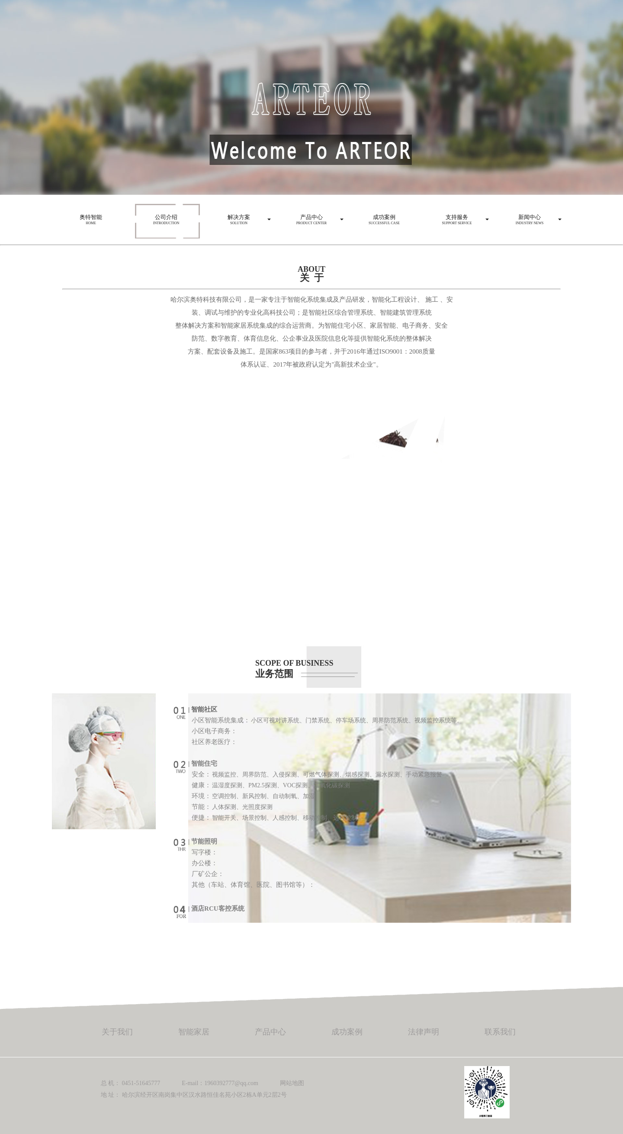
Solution (238, 217)
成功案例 (347, 1032)
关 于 (312, 277)
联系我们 (500, 1032)
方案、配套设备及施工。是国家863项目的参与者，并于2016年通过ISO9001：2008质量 (311, 351)
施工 (431, 299)
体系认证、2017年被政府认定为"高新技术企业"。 (311, 364)
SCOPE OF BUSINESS (294, 663)
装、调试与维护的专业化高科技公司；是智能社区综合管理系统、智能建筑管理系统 (312, 312)
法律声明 (423, 1032)
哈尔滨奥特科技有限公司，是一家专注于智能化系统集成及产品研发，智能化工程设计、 (297, 299)
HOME (90, 217)
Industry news (529, 217)
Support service (457, 217)
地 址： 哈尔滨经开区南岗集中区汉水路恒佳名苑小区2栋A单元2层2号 (194, 1095)
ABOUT (311, 269)
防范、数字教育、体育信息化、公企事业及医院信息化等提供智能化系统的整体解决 (312, 338)
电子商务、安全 (425, 325)
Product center (311, 217)
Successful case (384, 217)
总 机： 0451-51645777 (131, 1083)
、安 (446, 299)
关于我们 (117, 1032)
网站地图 (292, 1083)
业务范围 (274, 673)
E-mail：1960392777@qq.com (220, 1083)
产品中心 (270, 1032)
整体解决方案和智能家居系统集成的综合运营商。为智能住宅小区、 (272, 325)
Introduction (166, 217)
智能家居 (193, 1032)
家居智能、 (386, 325)
